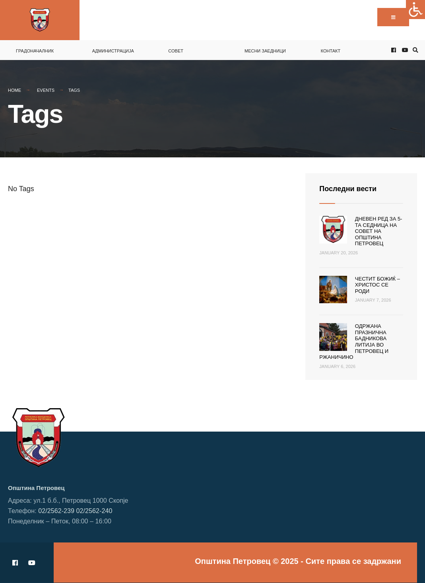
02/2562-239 (56, 510)
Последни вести (347, 189)
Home (14, 90)
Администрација (113, 50)
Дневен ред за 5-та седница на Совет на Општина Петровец (378, 231)
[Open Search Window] (414, 50)
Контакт (331, 50)
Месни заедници (265, 50)
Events (45, 90)
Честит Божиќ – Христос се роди (377, 285)
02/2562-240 (94, 510)
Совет (175, 50)
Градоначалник (35, 50)
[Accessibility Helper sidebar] (415, 9)
